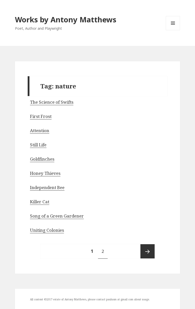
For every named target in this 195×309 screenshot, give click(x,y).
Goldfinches (42, 159)
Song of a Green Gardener (57, 216)
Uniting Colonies (47, 230)
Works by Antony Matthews (65, 19)
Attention (39, 130)
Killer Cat (39, 202)
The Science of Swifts (51, 102)
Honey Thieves (45, 173)
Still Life (38, 145)
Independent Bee (47, 187)
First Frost (41, 116)
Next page (147, 251)
